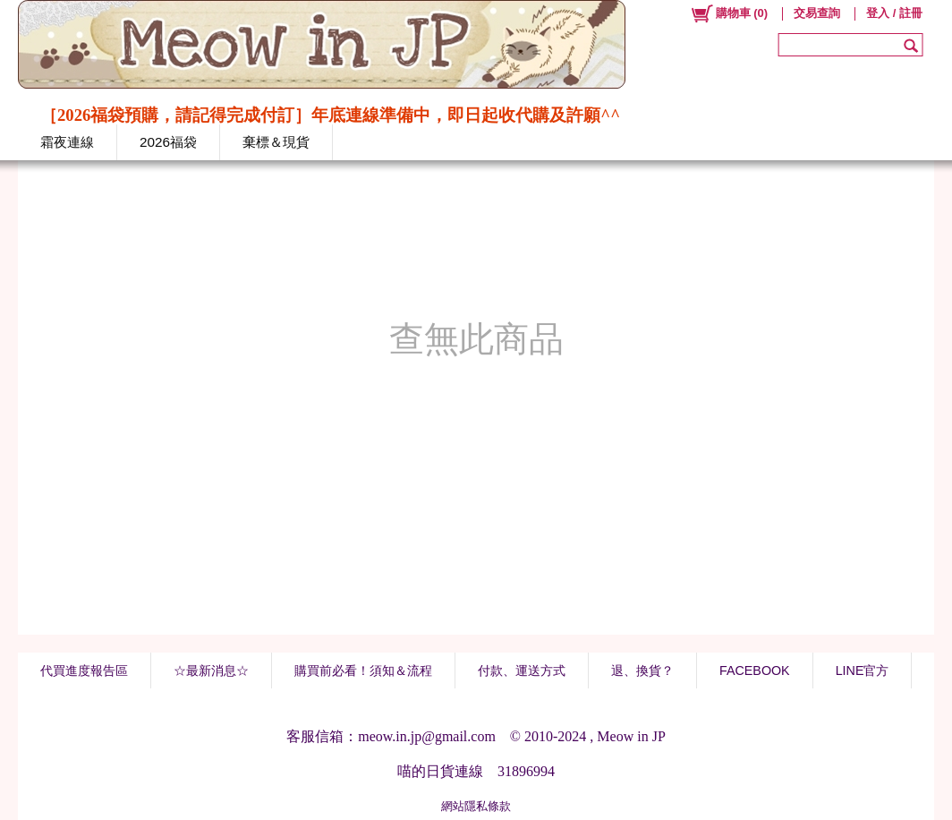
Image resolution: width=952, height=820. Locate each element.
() (729, 13)
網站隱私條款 (476, 806)
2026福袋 (168, 141)
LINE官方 (862, 670)
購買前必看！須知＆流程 (363, 670)
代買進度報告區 (84, 670)
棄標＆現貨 (276, 141)
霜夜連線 (67, 141)
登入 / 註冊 (894, 13)
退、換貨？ (642, 670)
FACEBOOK (754, 670)
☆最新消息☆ (211, 670)
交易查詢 (817, 13)
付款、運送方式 (521, 670)
